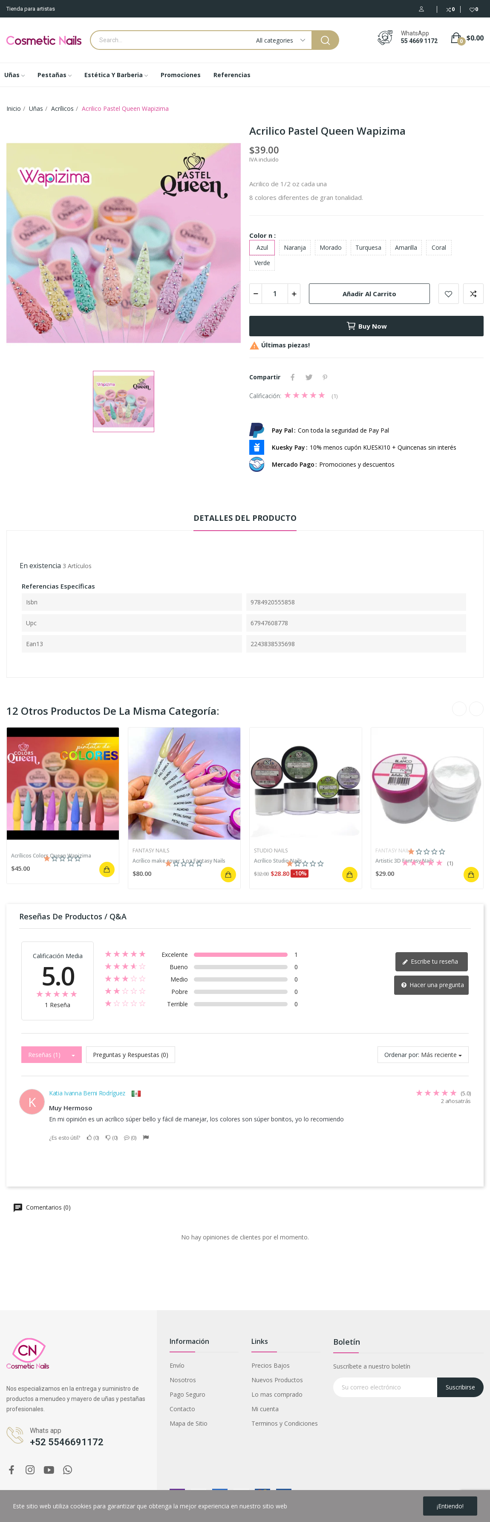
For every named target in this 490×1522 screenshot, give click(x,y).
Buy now (366, 326)
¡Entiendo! (450, 1506)
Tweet (309, 377)
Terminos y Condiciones (284, 1423)
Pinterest (325, 377)
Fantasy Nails (151, 850)
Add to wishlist (448, 293)
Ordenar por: (401, 1055)
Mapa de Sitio (189, 1423)
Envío (177, 1365)
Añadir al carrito (369, 293)
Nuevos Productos (277, 1380)
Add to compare (473, 293)
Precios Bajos (270, 1365)
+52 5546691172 (67, 1442)
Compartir (293, 377)
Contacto (182, 1409)
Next (476, 709)
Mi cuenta (265, 1409)
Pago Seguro (187, 1394)
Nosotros (183, 1380)
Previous (459, 709)
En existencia (40, 565)
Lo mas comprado (277, 1394)
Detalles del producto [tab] (245, 518)
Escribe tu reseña (430, 961)
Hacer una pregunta (432, 985)
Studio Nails (271, 850)
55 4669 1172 (419, 41)
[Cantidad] (275, 293)
